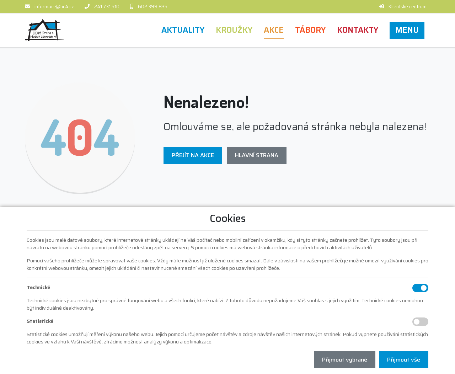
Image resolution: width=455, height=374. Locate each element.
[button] (407, 30)
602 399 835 (152, 6)
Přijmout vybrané (344, 359)
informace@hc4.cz (54, 6)
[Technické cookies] (420, 288)
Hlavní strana (256, 155)
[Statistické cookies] (420, 321)
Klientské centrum (408, 6)
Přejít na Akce (193, 155)
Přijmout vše (403, 359)
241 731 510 (106, 6)
